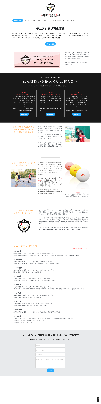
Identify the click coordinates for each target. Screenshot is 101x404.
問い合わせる (50, 44)
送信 (50, 370)
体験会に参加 (17, 20)
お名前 (38, 346)
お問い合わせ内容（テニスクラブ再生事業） (50, 359)
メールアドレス (41, 350)
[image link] (50, 7)
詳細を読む (24, 114)
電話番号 (39, 354)
